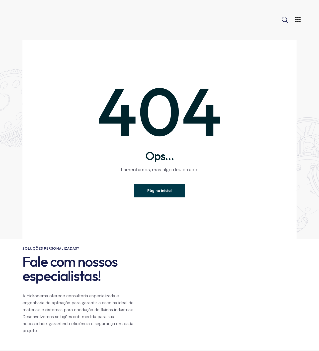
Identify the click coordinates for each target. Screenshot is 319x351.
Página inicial (159, 190)
